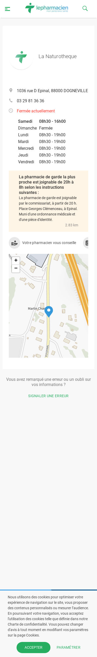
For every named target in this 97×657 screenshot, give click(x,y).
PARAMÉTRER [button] (68, 647)
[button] (48, 312)
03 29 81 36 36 (30, 100)
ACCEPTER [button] (33, 647)
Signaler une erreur (48, 396)
